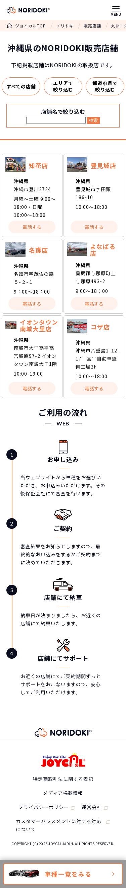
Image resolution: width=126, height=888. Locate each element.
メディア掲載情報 (63, 793)
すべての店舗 (21, 86)
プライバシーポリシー (43, 807)
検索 (93, 120)
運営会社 (92, 807)
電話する (32, 227)
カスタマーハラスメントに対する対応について (58, 825)
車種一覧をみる (68, 874)
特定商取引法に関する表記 (63, 779)
